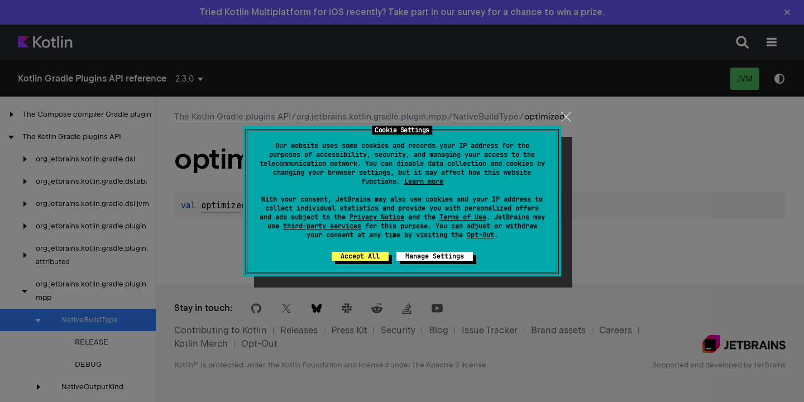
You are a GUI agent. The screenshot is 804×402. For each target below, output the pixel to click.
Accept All (360, 256)
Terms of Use (462, 217)
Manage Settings (434, 256)
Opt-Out (480, 235)
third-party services (322, 226)
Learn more (423, 181)
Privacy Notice (377, 217)
